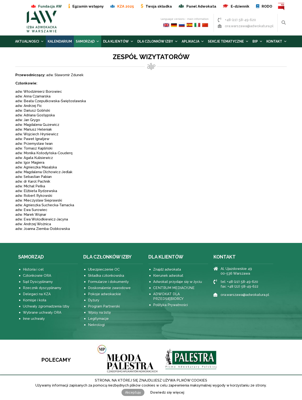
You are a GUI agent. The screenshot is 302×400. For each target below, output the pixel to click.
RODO (267, 6)
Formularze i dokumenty (108, 282)
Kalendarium (60, 41)
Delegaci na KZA (37, 294)
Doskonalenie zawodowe (109, 288)
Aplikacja (193, 41)
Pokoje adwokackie (104, 294)
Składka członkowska (106, 275)
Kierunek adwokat (168, 275)
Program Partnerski (104, 306)
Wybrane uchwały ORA (42, 312)
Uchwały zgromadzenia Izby (46, 306)
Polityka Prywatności (170, 305)
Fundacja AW (50, 6)
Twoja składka (159, 6)
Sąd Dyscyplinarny (38, 282)
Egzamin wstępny (88, 6)
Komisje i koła (34, 300)
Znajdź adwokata (167, 269)
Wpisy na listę (99, 312)
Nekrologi (96, 325)
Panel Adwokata (201, 6)
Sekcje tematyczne (228, 41)
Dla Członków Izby (157, 41)
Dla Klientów (118, 41)
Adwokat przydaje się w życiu (177, 282)
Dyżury (93, 300)
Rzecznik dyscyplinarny (42, 288)
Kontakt (276, 41)
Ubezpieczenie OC (104, 269)
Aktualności (29, 41)
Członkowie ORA (37, 275)
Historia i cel (33, 269)
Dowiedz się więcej (167, 392)
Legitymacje (98, 318)
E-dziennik (240, 6)
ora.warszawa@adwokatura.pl (249, 26)
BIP (281, 6)
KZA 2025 (125, 6)
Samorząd (87, 41)
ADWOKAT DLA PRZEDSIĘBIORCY (168, 296)
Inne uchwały (34, 318)
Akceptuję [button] (133, 392)
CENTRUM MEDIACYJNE (174, 288)
